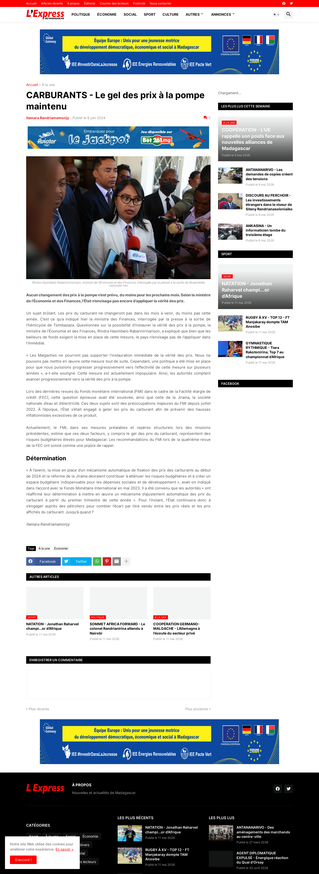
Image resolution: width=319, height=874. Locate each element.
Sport (150, 14)
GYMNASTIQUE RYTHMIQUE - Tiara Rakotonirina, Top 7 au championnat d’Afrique (265, 350)
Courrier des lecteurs (114, 3)
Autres (193, 14)
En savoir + (65, 849)
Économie (107, 14)
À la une (48, 85)
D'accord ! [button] (23, 860)
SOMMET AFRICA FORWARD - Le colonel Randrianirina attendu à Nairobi (117, 628)
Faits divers (80, 845)
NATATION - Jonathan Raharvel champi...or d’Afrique (52, 626)
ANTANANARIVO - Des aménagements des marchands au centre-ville (263, 831)
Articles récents (52, 3)
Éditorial (89, 3)
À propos (73, 3)
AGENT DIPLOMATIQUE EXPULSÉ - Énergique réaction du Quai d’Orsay (262, 857)
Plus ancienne (196, 709)
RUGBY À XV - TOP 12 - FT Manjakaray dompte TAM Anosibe (268, 321)
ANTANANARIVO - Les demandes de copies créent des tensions (269, 174)
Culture (170, 14)
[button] (276, 14)
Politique (81, 14)
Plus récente (39, 709)
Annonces (221, 14)
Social (130, 14)
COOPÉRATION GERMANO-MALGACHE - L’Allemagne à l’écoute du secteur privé (176, 628)
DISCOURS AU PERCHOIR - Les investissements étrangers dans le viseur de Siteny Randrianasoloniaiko (269, 202)
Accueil (31, 3)
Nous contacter (160, 3)
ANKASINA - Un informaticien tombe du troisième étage (266, 230)
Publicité (139, 3)
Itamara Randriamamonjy (47, 118)
